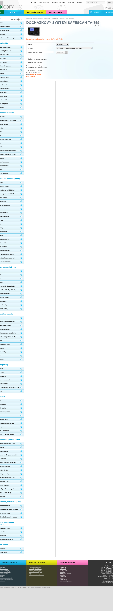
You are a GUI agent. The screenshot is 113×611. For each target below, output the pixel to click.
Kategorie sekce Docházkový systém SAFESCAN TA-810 (44, 39)
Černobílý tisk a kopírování (35, 567)
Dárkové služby (67, 563)
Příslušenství (46, 18)
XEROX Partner (44, 2)
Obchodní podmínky (58, 2)
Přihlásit (96, 12)
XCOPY (33, 2)
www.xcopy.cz (7, 587)
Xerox (40, 18)
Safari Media (46, 587)
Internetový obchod (31, 18)
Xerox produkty (31, 587)
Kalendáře (62, 572)
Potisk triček (63, 567)
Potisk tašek (63, 576)
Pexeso (62, 578)
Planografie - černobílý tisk (35, 572)
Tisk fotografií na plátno (65, 573)
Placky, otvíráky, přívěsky (66, 581)
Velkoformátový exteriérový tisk (36, 575)
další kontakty (30, 76)
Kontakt (79, 2)
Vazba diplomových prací (35, 570)
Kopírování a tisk (37, 563)
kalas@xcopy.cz (35, 74)
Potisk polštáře (63, 579)
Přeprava (71, 2)
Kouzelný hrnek (63, 570)
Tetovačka (62, 575)
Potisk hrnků (63, 569)
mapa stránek (23, 587)
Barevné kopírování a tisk (35, 569)
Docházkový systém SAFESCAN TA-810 (63, 18)
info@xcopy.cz (15, 587)
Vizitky (30, 573)
